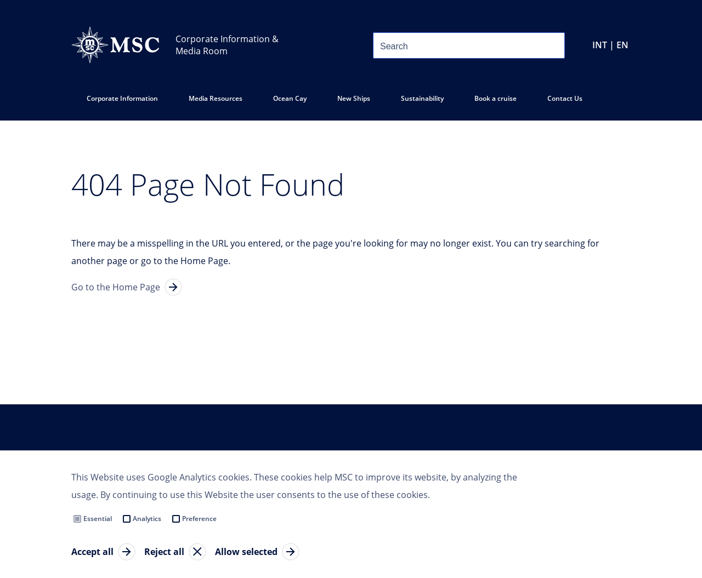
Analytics (147, 518)
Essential (97, 518)
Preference (199, 518)
